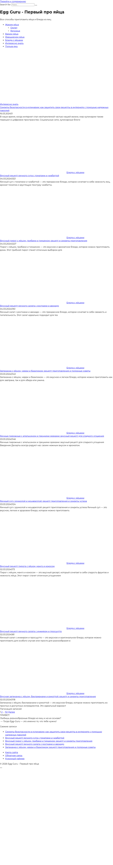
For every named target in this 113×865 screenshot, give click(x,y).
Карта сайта (11, 752)
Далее (11, 712)
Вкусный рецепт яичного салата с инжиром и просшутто (31, 631)
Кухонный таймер (15, 758)
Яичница (15, 31)
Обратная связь (13, 755)
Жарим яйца (12, 24)
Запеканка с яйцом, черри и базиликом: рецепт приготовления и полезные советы (45, 371)
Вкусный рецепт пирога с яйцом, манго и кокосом (27, 566)
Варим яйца (11, 34)
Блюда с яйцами (14, 40)
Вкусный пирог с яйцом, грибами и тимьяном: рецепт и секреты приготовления (43, 240)
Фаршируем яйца (14, 37)
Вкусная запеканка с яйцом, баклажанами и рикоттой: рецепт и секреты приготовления (48, 696)
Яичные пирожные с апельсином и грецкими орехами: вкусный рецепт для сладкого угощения (52, 436)
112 (6, 712)
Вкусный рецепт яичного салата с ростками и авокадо (29, 306)
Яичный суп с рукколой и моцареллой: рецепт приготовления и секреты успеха (43, 501)
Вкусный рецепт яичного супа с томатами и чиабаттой (29, 175)
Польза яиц (11, 46)
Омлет (13, 28)
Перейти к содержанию (13, 1)
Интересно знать (14, 43)
